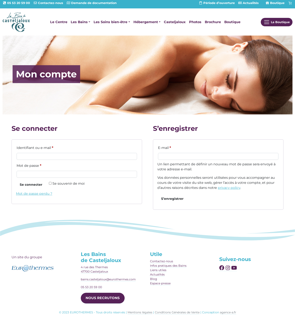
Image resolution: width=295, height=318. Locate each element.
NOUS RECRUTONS (103, 298)
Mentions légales (140, 312)
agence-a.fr (228, 312)
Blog (153, 279)
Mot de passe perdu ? (34, 194)
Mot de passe (38, 165)
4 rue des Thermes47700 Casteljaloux (94, 269)
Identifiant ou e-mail (44, 147)
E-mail (173, 147)
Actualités (157, 274)
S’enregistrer (172, 199)
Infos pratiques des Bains (168, 266)
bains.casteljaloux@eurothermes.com (108, 279)
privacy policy (229, 188)
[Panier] (290, 3)
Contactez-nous (161, 261)
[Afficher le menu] (276, 22)
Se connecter (31, 185)
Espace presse (160, 283)
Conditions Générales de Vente (177, 312)
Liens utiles (158, 270)
